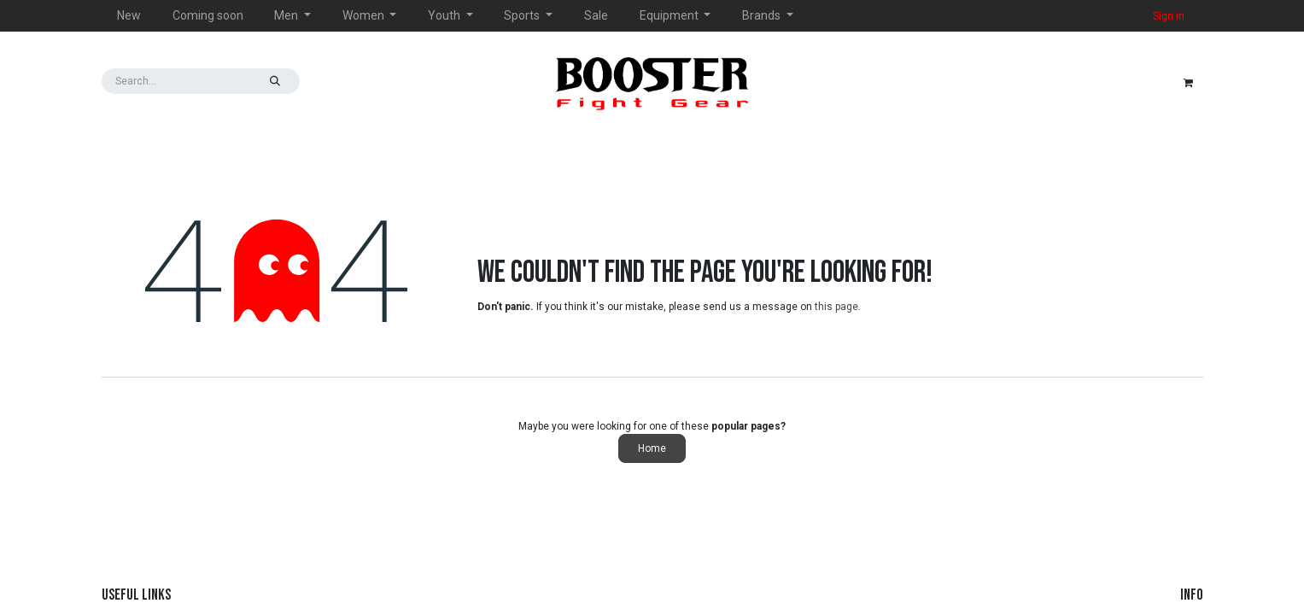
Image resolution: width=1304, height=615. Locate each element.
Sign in (1168, 16)
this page (836, 307)
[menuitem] (129, 16)
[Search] (275, 81)
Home (652, 448)
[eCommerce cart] (1188, 81)
